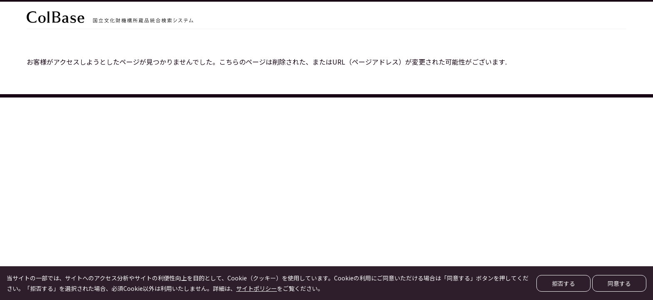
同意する (619, 283)
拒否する (563, 283)
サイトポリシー (256, 288)
